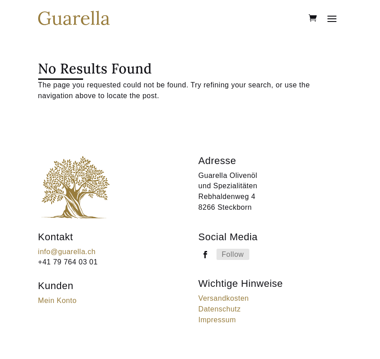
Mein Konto (57, 300)
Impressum (217, 320)
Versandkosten (224, 298)
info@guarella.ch (67, 251)
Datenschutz (220, 309)
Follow (233, 254)
